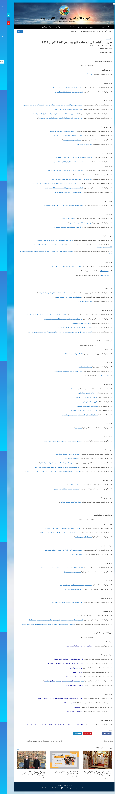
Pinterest (80, 733)
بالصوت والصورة (75, 27)
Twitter (90, 733)
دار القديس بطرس (40, 27)
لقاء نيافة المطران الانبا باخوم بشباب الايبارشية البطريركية (58, 773)
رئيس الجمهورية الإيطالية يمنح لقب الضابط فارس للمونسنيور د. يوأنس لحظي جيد (26, 774)
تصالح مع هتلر (102, 741)
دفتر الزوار (86, 27)
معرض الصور (52, 27)
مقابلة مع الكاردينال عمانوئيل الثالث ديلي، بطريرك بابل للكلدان (36, 741)
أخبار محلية (101, 39)
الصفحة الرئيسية (97, 27)
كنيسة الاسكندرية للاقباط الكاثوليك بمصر (57, 18)
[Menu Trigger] (107, 3)
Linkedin (71, 733)
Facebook (99, 733)
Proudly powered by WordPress (45, 788)
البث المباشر (63, 27)
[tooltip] (1, 15)
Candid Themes (75, 788)
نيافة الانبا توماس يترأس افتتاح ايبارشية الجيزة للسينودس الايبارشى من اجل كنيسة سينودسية (90, 774)
